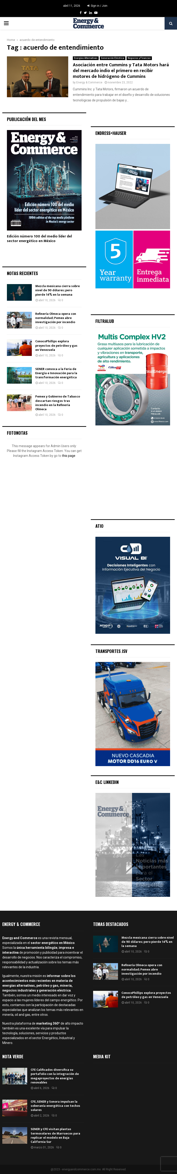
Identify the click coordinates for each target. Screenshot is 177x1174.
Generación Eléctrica (112, 58)
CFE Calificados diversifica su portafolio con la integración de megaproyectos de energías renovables (55, 1076)
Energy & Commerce (89, 82)
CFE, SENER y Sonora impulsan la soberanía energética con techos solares (55, 1106)
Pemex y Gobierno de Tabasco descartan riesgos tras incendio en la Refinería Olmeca (57, 403)
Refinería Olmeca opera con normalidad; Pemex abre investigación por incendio (55, 318)
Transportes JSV (111, 651)
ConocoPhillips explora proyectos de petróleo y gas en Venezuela (56, 345)
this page (68, 456)
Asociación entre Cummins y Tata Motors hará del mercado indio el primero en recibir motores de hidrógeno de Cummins (121, 70)
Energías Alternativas (85, 58)
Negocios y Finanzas (139, 58)
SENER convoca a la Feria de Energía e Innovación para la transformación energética (56, 373)
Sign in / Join (97, 5)
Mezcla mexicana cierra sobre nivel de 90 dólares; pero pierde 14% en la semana (57, 290)
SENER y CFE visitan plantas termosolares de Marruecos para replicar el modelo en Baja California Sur (55, 1135)
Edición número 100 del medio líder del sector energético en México (39, 238)
